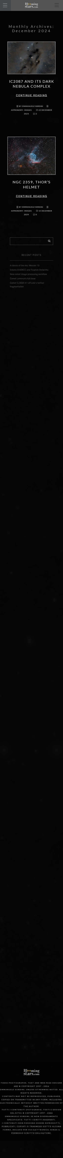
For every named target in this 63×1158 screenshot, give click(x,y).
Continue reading (31, 95)
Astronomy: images (21, 110)
